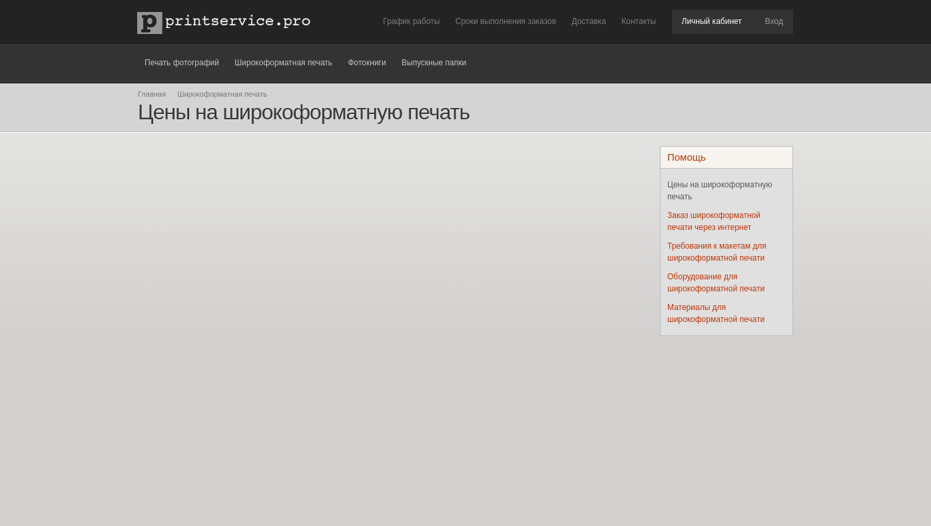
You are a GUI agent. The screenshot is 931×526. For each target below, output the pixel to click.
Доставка (588, 21)
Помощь (686, 157)
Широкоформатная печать (283, 62)
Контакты (638, 21)
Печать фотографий (182, 62)
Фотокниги (367, 62)
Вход (774, 21)
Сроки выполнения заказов (506, 21)
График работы (411, 21)
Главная (152, 94)
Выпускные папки (434, 62)
